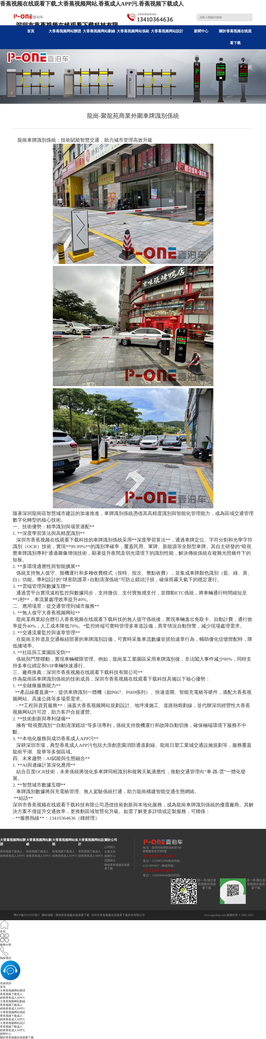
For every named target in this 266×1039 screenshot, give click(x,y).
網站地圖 (47, 915)
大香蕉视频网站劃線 (99, 31)
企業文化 (110, 851)
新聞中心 (201, 31)
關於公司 (110, 840)
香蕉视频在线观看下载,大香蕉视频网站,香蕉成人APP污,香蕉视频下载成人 (92, 4)
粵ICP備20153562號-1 (27, 915)
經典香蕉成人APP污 (12, 855)
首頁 (30, 31)
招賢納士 (110, 860)
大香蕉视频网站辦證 (65, 31)
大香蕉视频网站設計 (167, 31)
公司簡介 (110, 847)
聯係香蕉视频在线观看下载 (72, 915)
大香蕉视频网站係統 (133, 31)
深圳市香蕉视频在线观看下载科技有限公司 (118, 915)
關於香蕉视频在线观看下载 (17, 1037)
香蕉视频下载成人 (11, 851)
